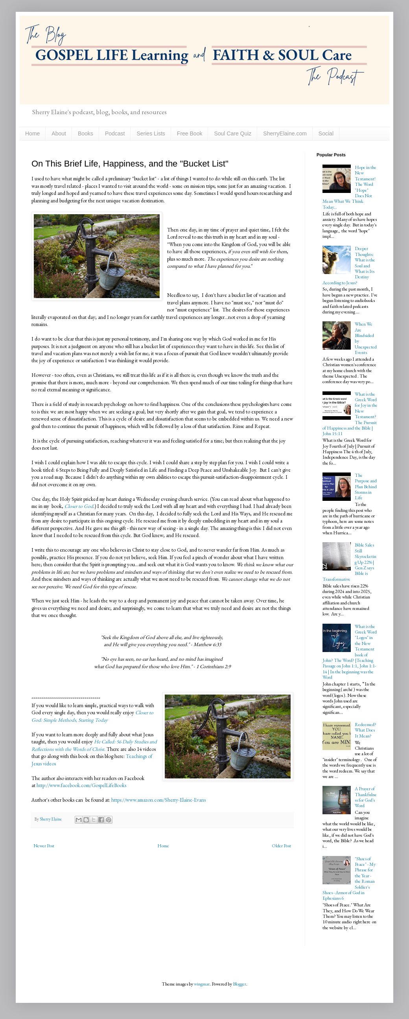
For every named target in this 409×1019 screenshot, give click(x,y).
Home (32, 133)
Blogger (239, 984)
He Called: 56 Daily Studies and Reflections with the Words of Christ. (94, 745)
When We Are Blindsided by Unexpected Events (366, 338)
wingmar (202, 984)
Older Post (281, 846)
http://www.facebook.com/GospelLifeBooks (81, 785)
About (59, 133)
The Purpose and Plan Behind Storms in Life (366, 486)
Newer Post (43, 846)
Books (85, 133)
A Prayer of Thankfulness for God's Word (366, 797)
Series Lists (150, 133)
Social (326, 133)
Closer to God (78, 506)
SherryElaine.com (285, 133)
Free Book (190, 133)
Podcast (115, 133)
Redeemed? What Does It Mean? (365, 730)
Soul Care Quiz (232, 133)
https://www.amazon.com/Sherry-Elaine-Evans (158, 800)
